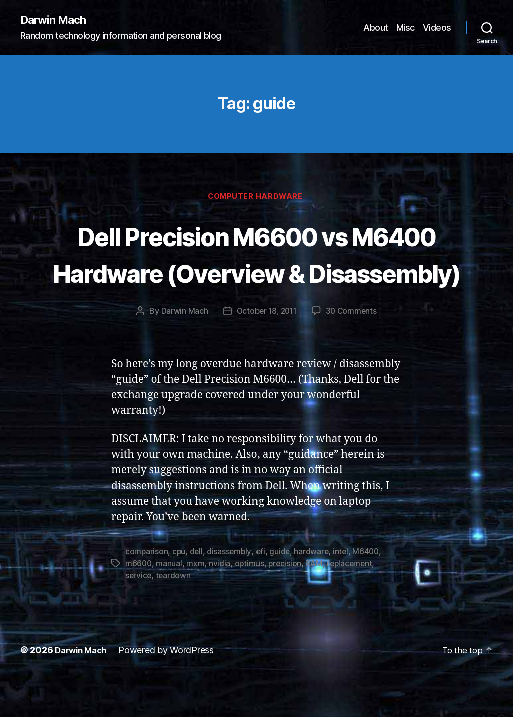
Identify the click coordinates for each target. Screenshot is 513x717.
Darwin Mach (55, 20)
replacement (353, 602)
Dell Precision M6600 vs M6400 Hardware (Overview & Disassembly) (257, 273)
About (375, 28)
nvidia (220, 602)
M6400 (370, 590)
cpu (179, 590)
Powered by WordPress (171, 688)
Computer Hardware (256, 198)
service (138, 614)
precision (287, 602)
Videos (437, 28)
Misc (405, 28)
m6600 (139, 602)
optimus (251, 602)
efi (262, 590)
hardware (314, 590)
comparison (146, 590)
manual (170, 602)
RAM (316, 602)
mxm (196, 602)
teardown (174, 614)
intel (344, 590)
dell (197, 590)
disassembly (230, 590)
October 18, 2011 (266, 350)
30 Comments (353, 350)
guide (282, 590)
